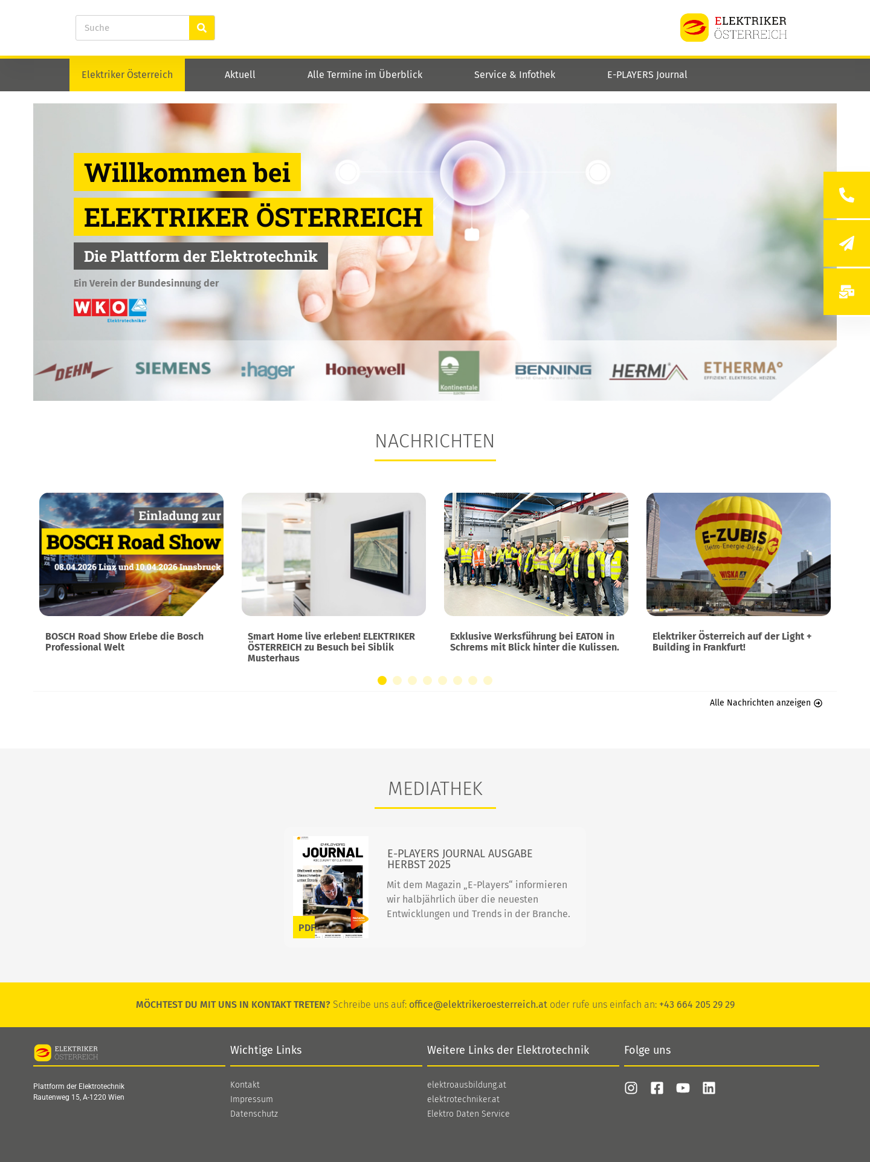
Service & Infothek (514, 74)
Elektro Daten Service (468, 1114)
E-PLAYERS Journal (647, 74)
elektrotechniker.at (463, 1099)
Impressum (251, 1099)
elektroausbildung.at (466, 1085)
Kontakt (245, 1085)
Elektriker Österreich (127, 74)
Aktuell (240, 74)
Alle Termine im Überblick (365, 74)
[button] (382, 680)
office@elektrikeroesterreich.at (478, 1004)
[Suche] (201, 28)
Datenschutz (254, 1114)
